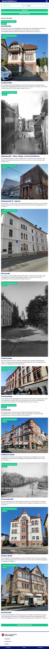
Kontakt (6, 644)
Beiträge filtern (24, 13)
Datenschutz (7, 641)
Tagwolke (24, 10)
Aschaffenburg (9, 1)
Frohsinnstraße (6, 396)
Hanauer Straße (6, 556)
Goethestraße (6, 410)
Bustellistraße (6, 26)
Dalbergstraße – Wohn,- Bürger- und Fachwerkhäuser (20, 156)
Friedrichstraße (6, 358)
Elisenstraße (5, 273)
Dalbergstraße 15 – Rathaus (10, 201)
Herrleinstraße (6, 612)
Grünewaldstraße (7, 499)
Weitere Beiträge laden (24, 625)
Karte (24, 647)
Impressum (7, 638)
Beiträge (8, 647)
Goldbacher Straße (7, 454)
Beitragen (40, 647)
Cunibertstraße (6, 83)
